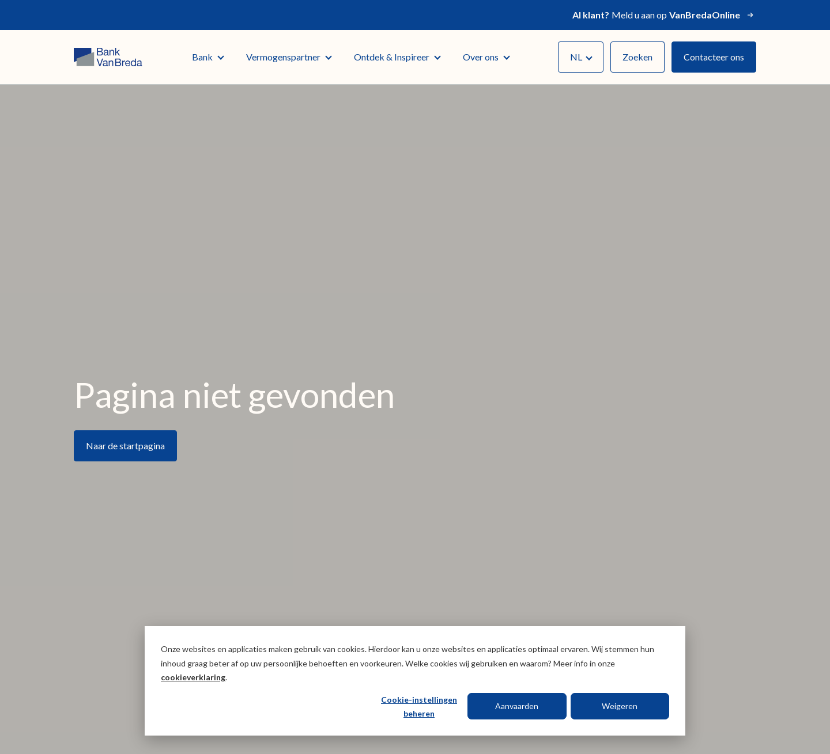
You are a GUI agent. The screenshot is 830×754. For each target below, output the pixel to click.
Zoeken (637, 56)
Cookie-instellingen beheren (419, 707)
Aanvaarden (516, 706)
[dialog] (415, 681)
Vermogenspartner (288, 56)
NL (581, 56)
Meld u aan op (664, 15)
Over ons (486, 56)
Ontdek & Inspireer (397, 56)
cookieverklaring (193, 677)
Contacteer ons (714, 56)
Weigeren (619, 706)
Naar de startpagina (125, 445)
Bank (207, 56)
